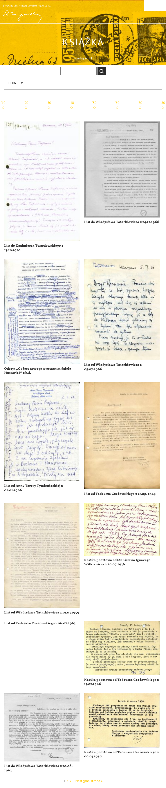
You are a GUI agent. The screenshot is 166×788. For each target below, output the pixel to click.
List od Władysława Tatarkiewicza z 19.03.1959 (41, 612)
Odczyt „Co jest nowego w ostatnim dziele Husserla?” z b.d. (37, 371)
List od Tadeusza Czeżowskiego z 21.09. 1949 (120, 494)
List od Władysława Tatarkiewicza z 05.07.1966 (113, 367)
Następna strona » (89, 781)
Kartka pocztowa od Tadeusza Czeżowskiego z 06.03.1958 (121, 754)
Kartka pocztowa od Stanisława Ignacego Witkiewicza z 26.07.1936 (117, 562)
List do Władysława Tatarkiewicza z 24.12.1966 (121, 222)
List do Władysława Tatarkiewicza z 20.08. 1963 (38, 768)
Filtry (12, 83)
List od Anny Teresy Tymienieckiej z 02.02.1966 (33, 488)
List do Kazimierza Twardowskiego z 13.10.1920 (33, 248)
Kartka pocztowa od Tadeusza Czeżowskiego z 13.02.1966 (121, 682)
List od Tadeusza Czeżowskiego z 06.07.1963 (40, 623)
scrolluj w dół (83, 58)
